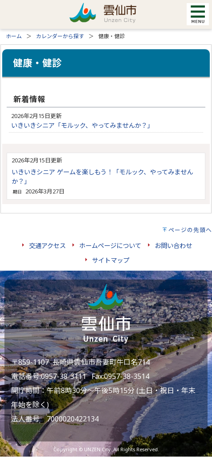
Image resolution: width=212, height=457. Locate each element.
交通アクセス (47, 245)
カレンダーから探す (60, 36)
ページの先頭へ (190, 230)
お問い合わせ (173, 245)
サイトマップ (110, 260)
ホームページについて (110, 245)
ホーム (14, 36)
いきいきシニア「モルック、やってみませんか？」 (82, 125)
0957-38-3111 (63, 376)
